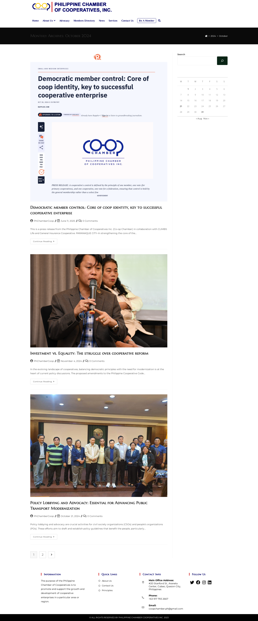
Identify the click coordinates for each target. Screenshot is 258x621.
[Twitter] (192, 582)
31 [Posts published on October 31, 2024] (202, 112)
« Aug (199, 118)
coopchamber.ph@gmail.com (166, 608)
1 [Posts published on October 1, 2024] (188, 89)
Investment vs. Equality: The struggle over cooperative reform (89, 353)
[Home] (206, 36)
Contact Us (107, 585)
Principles (107, 590)
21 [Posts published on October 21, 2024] (181, 106)
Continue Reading (45, 242)
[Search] (222, 60)
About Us (107, 580)
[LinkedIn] (209, 582)
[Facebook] (198, 582)
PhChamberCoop (44, 220)
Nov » (206, 118)
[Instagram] (204, 582)
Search (181, 54)
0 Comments (90, 220)
